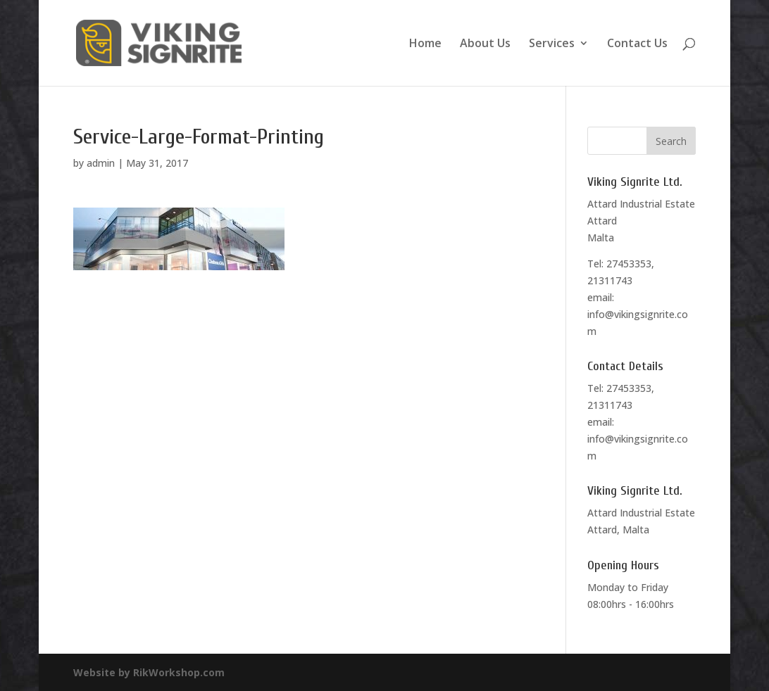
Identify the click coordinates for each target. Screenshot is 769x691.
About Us (485, 44)
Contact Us (637, 44)
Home (425, 44)
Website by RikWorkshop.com (149, 672)
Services (552, 44)
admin (101, 163)
